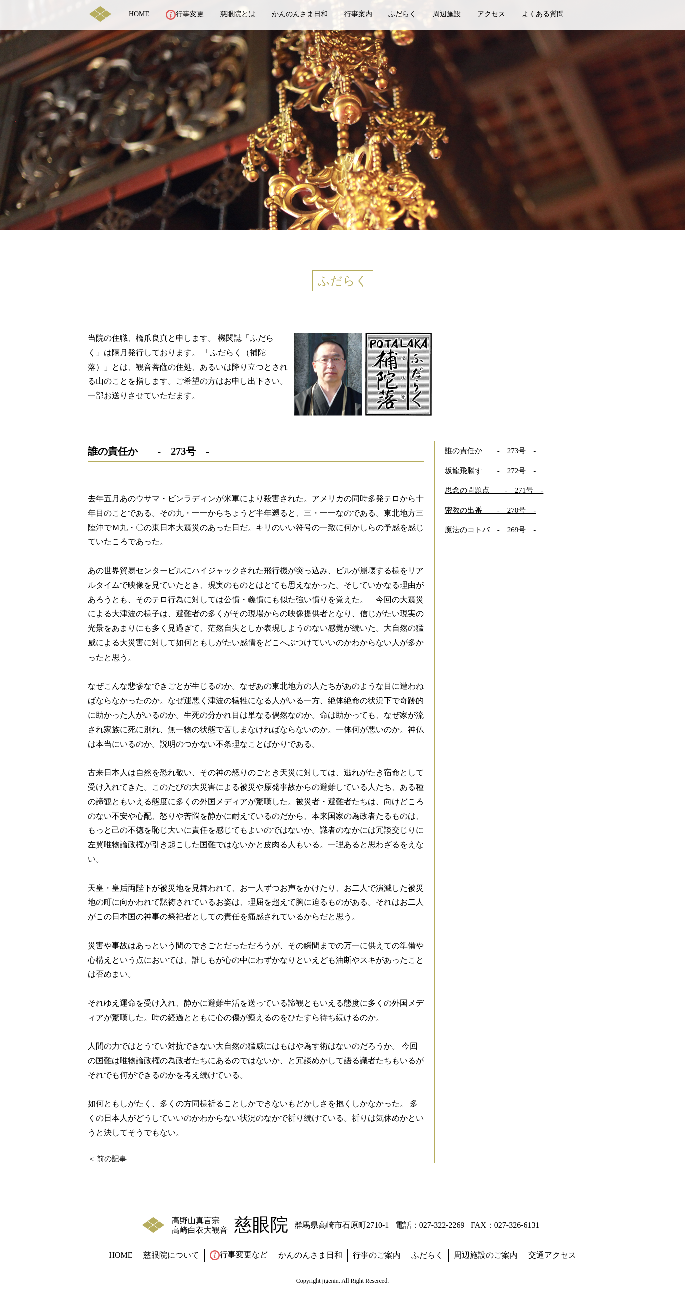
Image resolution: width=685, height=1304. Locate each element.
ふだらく (402, 14)
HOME (139, 14)
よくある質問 (543, 14)
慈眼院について (171, 1255)
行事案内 (358, 14)
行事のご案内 (377, 1255)
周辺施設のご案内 (486, 1255)
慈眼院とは (237, 14)
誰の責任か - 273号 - (490, 451)
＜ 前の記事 (107, 1159)
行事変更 (185, 15)
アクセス (491, 14)
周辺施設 (447, 14)
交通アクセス (552, 1255)
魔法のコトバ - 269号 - (490, 530)
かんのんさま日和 (300, 14)
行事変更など (239, 1255)
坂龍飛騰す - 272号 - (490, 471)
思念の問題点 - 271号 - (494, 490)
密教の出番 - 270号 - (490, 510)
